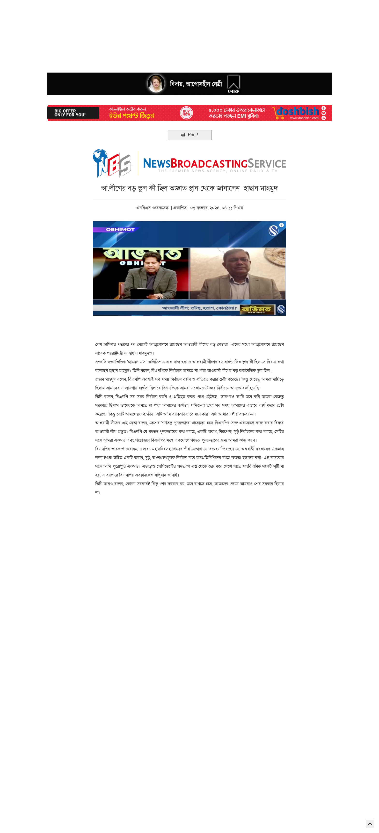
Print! (189, 135)
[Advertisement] (145, 34)
